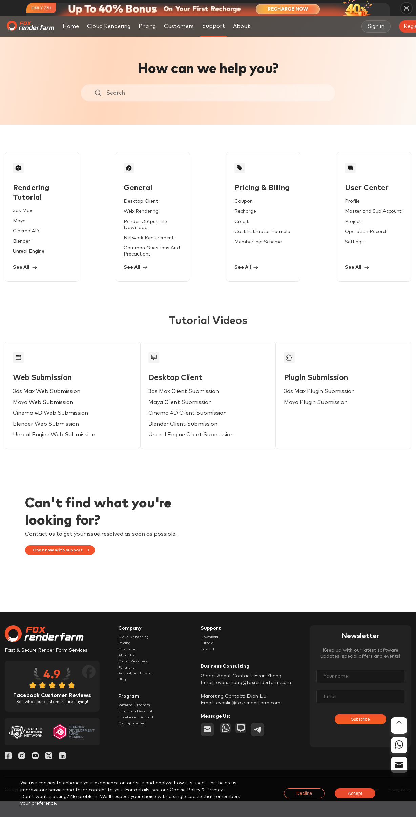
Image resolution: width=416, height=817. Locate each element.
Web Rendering (136, 217)
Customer (129, 669)
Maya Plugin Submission (325, 414)
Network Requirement (144, 238)
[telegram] (266, 750)
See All (29, 270)
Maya (21, 217)
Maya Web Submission (45, 414)
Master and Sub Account (354, 217)
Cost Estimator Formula (250, 238)
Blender (24, 238)
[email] (207, 750)
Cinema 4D (28, 227)
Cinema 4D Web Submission (52, 425)
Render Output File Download (153, 227)
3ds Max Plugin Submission (328, 404)
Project (334, 227)
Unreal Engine (31, 248)
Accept (355, 793)
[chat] (246, 750)
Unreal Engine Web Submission (56, 447)
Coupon (232, 207)
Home (71, 26)
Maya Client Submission (185, 414)
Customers (179, 26)
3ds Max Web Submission (49, 404)
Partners (128, 692)
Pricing (147, 26)
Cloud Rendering (108, 26)
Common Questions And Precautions (147, 251)
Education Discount (140, 743)
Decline (304, 793)
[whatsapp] (227, 750)
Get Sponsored (135, 758)
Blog (123, 708)
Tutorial (209, 661)
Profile (333, 207)
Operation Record (346, 238)
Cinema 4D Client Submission (193, 425)
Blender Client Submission (188, 436)
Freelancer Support (140, 751)
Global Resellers (136, 684)
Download (213, 653)
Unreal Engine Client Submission (197, 447)
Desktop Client (136, 207)
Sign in (376, 26)
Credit (230, 227)
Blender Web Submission (48, 436)
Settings (335, 248)
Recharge (233, 217)
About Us (129, 676)
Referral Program (138, 735)
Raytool (210, 669)
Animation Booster (139, 700)
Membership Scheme (246, 248)
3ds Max (25, 207)
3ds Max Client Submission (189, 404)
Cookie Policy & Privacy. (197, 790)
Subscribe (360, 739)
